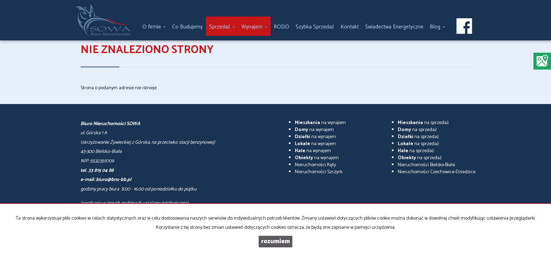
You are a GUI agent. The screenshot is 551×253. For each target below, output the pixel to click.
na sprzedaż (423, 123)
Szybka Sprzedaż (315, 26)
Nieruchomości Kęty (315, 165)
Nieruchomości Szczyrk (318, 172)
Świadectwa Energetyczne (394, 26)
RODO (281, 26)
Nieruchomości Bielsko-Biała (426, 165)
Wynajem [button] (254, 26)
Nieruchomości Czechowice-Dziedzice (436, 172)
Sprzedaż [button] (222, 26)
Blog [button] (437, 26)
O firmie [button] (154, 26)
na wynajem (320, 123)
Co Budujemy (187, 26)
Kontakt (350, 26)
